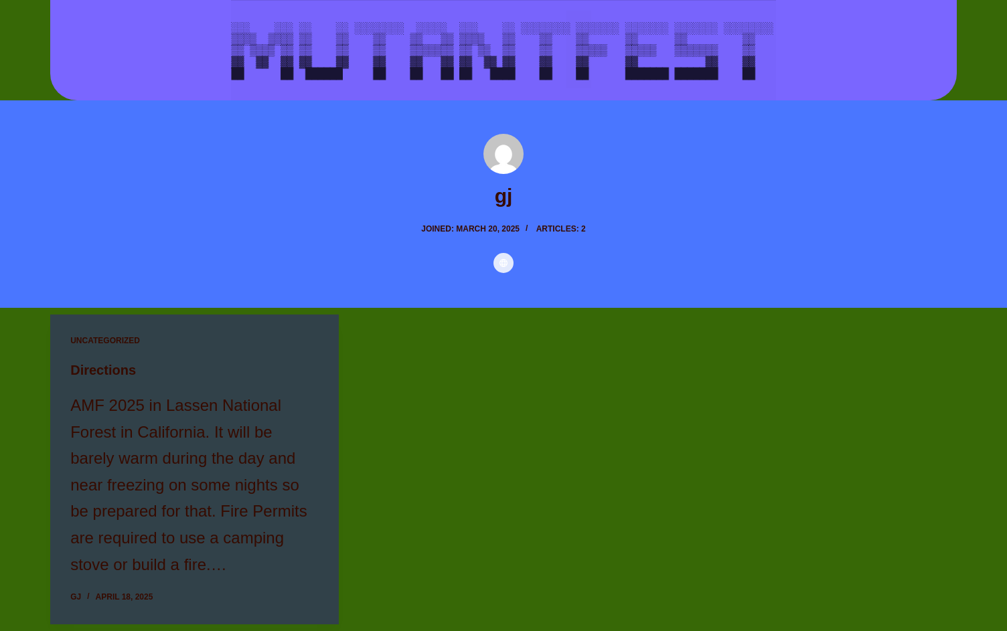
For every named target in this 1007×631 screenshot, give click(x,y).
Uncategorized (105, 340)
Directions (103, 370)
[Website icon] (503, 263)
